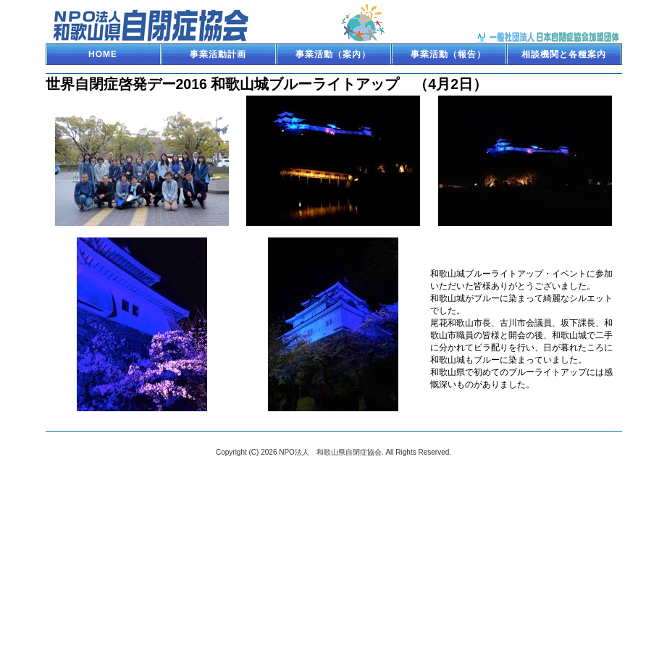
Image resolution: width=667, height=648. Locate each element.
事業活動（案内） (333, 54)
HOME (102, 54)
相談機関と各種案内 (563, 54)
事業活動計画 (218, 54)
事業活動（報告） (448, 54)
